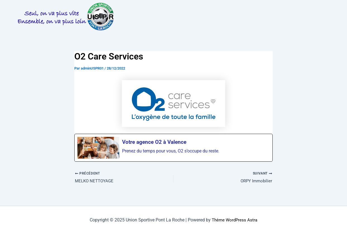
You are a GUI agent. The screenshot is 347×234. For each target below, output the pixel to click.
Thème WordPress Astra (234, 220)
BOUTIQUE (175, 22)
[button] (142, 9)
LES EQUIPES (280, 9)
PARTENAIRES (140, 22)
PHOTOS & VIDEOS (238, 9)
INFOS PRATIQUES (189, 9)
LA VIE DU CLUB (142, 9)
